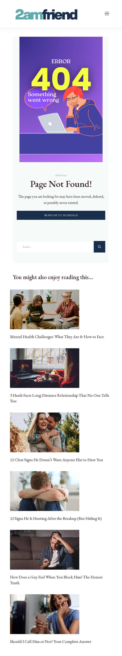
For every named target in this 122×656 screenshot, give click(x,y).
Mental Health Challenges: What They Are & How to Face (57, 336)
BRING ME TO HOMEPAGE (61, 215)
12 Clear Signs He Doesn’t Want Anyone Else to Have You (56, 459)
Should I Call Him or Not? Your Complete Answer (50, 641)
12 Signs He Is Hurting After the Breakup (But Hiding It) (56, 518)
